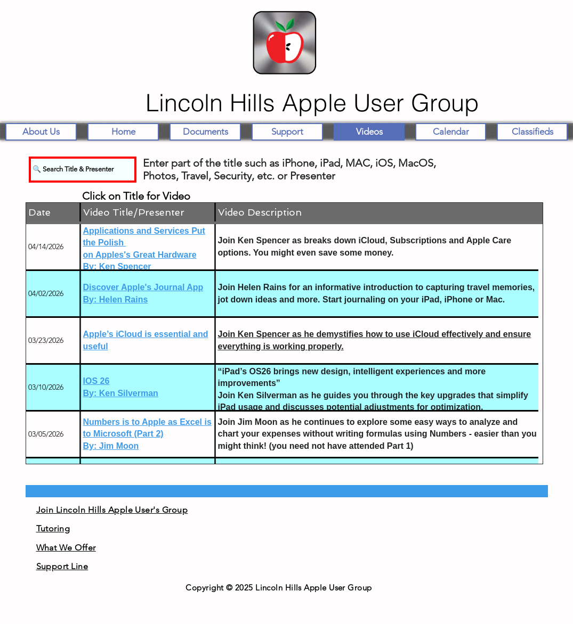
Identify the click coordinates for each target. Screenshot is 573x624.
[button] (205, 132)
